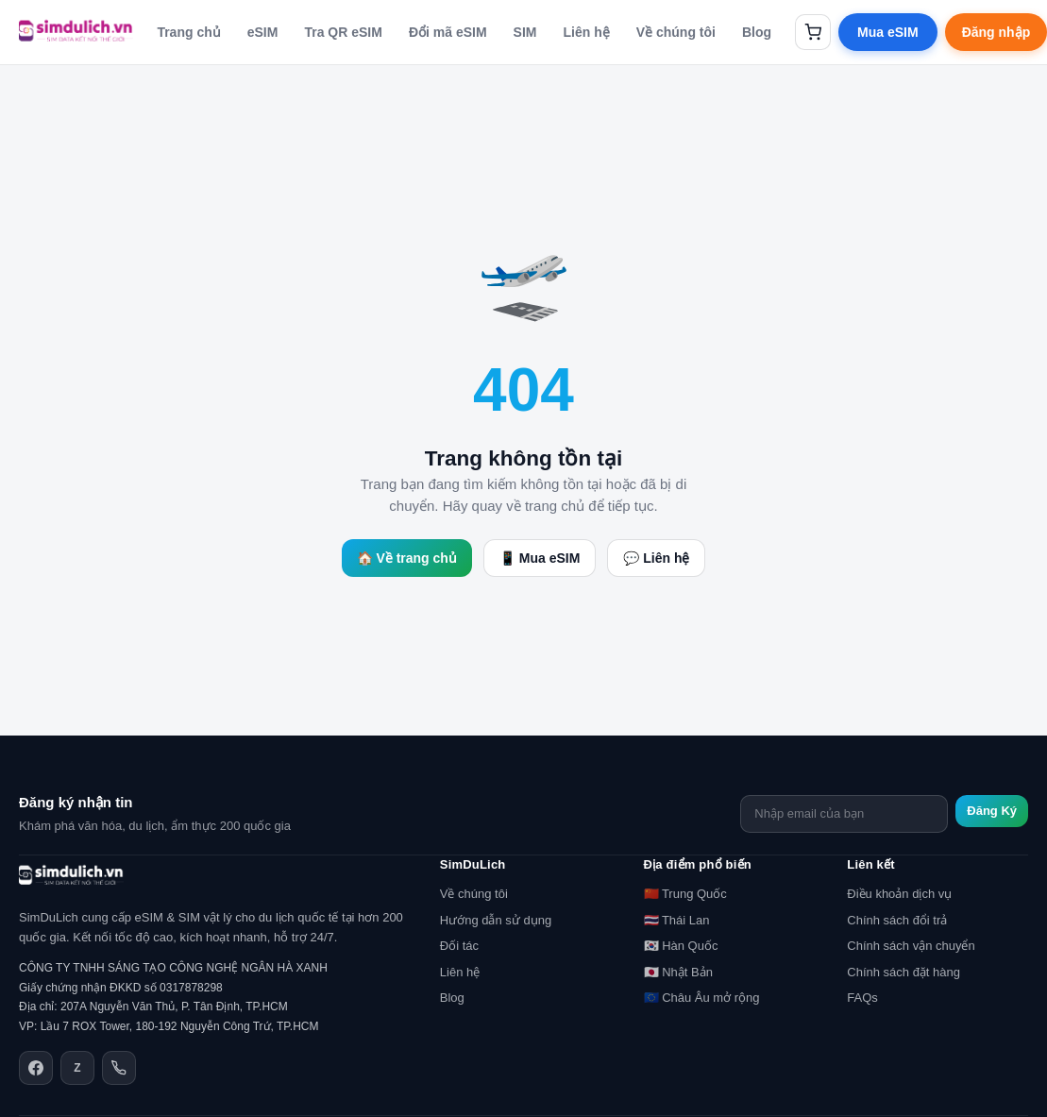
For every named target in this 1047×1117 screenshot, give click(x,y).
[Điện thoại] (119, 1068)
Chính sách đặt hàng (903, 972)
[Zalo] (77, 1068)
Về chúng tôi (676, 32)
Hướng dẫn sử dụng (495, 920)
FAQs (862, 997)
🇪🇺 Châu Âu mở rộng (702, 997)
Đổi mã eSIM (448, 32)
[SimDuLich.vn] (76, 32)
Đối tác (459, 946)
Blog (756, 32)
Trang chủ (188, 32)
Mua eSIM (888, 32)
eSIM (263, 32)
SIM (525, 32)
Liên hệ (587, 32)
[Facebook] (36, 1068)
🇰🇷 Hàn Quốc (681, 946)
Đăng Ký (992, 811)
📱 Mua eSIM (539, 558)
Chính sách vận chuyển (910, 946)
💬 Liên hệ (656, 558)
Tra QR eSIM (342, 32)
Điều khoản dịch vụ (899, 894)
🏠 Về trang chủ (407, 558)
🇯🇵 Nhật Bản (678, 972)
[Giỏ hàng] (813, 32)
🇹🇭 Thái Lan (677, 920)
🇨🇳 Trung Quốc (685, 894)
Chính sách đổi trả (897, 920)
